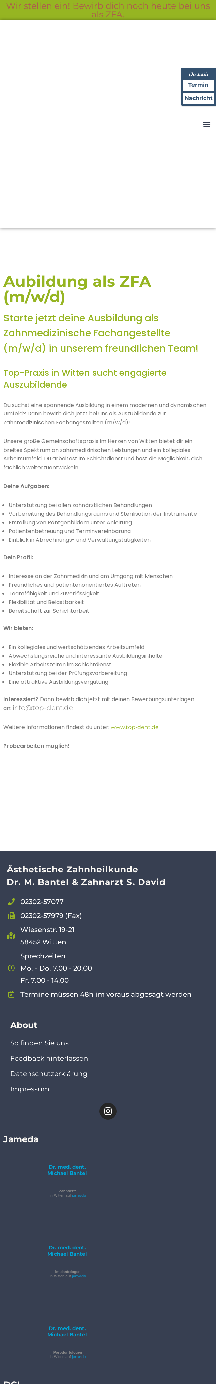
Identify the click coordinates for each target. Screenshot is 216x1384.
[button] (207, 124)
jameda (79, 1196)
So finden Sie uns (39, 1044)
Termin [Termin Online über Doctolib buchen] (198, 85)
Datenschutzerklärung (49, 1075)
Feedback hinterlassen (49, 1059)
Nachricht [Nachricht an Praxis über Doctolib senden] (198, 98)
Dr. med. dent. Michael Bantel (67, 1171)
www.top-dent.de (135, 728)
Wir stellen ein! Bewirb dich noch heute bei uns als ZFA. (108, 10)
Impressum (29, 1090)
